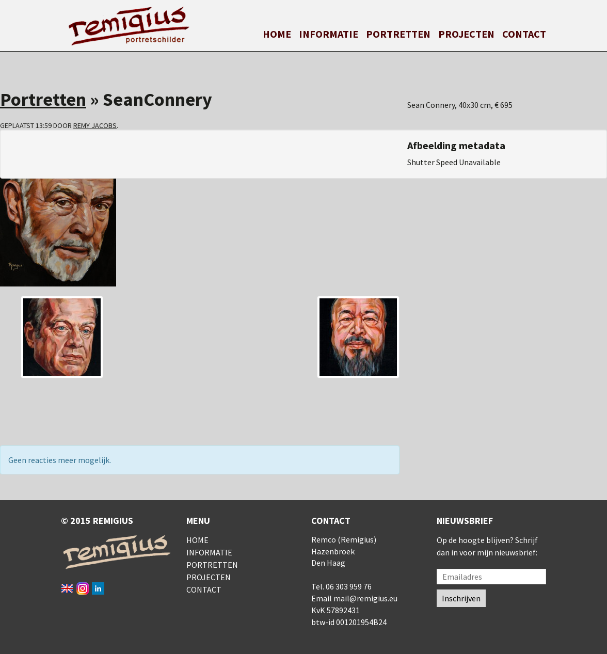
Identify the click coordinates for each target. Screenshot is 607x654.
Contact (524, 33)
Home (277, 33)
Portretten (398, 33)
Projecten (466, 33)
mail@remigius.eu (365, 598)
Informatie (328, 33)
